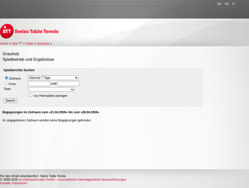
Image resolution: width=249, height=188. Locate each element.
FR (227, 4)
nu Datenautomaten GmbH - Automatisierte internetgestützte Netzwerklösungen (72, 179)
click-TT (17, 43)
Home (4, 43)
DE (219, 4)
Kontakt (5, 183)
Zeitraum (13, 78)
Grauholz (43, 43)
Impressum (19, 183)
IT (233, 4)
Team (7, 89)
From (10, 84)
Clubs (30, 43)
